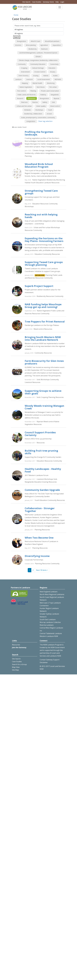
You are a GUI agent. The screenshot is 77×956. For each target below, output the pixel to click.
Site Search (26, 2)
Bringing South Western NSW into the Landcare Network (43, 338)
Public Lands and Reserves (27, 95)
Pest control (21, 91)
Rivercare (24, 102)
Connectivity (54, 64)
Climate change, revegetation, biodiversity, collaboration (38, 60)
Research (20, 98)
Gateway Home (48, 2)
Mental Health (37, 83)
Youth (50, 110)
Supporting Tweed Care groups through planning (44, 263)
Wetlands (27, 110)
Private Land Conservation (50, 91)
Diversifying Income (37, 556)
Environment (25, 72)
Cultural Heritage (38, 68)
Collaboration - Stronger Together (40, 509)
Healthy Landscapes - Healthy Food (43, 470)
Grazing (35, 75)
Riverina (35, 102)
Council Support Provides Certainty (40, 434)
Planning (33, 91)
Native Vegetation (26, 87)
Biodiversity (33, 49)
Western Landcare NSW (49, 636)
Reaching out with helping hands (41, 216)
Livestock (29, 79)
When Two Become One (39, 537)
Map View (16, 667)
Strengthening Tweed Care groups (41, 192)
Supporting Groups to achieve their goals (43, 392)
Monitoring (51, 83)
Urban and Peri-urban (24, 106)
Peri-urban (53, 87)
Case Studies (36, 2)
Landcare (18, 79)
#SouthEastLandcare (52, 41)
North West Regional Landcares (52, 594)
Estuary (52, 72)
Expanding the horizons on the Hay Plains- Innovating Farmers (44, 240)
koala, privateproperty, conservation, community (38, 117)
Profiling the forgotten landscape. (39, 133)
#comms (18, 45)
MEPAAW (58, 79)
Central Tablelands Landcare (51, 633)
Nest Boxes (41, 87)
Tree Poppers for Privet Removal (45, 321)
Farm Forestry (23, 75)
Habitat (45, 75)
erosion (49, 114)
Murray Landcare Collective (50, 622)
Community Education (37, 64)
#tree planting (31, 45)
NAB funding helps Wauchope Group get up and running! (43, 306)
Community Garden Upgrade (42, 490)
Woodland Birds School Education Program (39, 165)
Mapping (25, 83)
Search (16, 37)
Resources (31, 98)
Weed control (55, 106)
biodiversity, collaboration (33, 114)
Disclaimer (44, 662)
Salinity (44, 102)
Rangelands (55, 95)
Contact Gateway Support (49, 660)
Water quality (41, 106)
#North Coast (35, 41)
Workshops (39, 110)
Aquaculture (57, 45)
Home (16, 15)
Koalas (55, 75)
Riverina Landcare (46, 625)
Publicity (43, 95)
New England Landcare (48, 592)
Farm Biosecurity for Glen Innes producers (44, 362)
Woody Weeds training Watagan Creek (44, 407)
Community (22, 64)
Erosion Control (39, 72)
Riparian (56, 98)
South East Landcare (48, 619)
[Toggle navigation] (60, 7)
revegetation (30, 121)
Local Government (43, 79)
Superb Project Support (39, 286)
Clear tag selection (45, 121)
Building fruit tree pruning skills (41, 452)
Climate (38, 56)
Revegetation (21, 41)
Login (62, 2)
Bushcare (44, 49)
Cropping (24, 68)
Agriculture (44, 45)
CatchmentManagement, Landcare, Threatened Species (38, 53)
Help (57, 2)
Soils (53, 102)
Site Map (15, 670)
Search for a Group (19, 664)
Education (51, 68)
